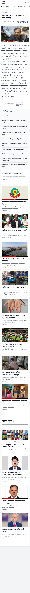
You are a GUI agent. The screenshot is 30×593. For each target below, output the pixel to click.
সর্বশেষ (2, 6)
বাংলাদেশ (8, 6)
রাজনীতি (20, 6)
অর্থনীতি (25, 6)
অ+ (21, 22)
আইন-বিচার (4, 13)
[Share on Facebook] (23, 22)
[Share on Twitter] (25, 22)
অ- (18, 22)
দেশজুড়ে (14, 6)
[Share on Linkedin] (27, 22)
